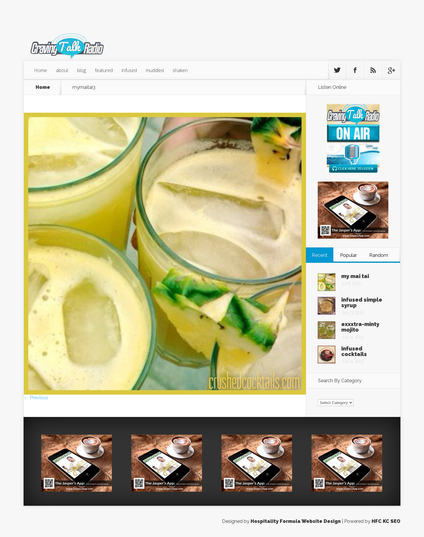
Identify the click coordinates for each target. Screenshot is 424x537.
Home (40, 70)
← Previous (36, 397)
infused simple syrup (361, 302)
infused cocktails (354, 351)
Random (378, 255)
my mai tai (355, 276)
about (62, 70)
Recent (319, 255)
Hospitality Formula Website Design (296, 521)
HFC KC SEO (386, 521)
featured (104, 70)
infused (129, 70)
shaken (180, 70)
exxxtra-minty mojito (360, 327)
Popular (348, 255)
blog (81, 70)
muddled (155, 70)
